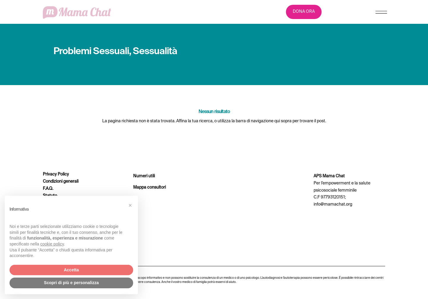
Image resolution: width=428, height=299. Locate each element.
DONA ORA (304, 12)
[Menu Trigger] (381, 13)
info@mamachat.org (333, 204)
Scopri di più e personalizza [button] (71, 282)
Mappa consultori (149, 187)
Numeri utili (144, 176)
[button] (130, 205)
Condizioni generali (60, 181)
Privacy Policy (56, 174)
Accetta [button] (71, 269)
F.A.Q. (48, 189)
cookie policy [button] (52, 244)
